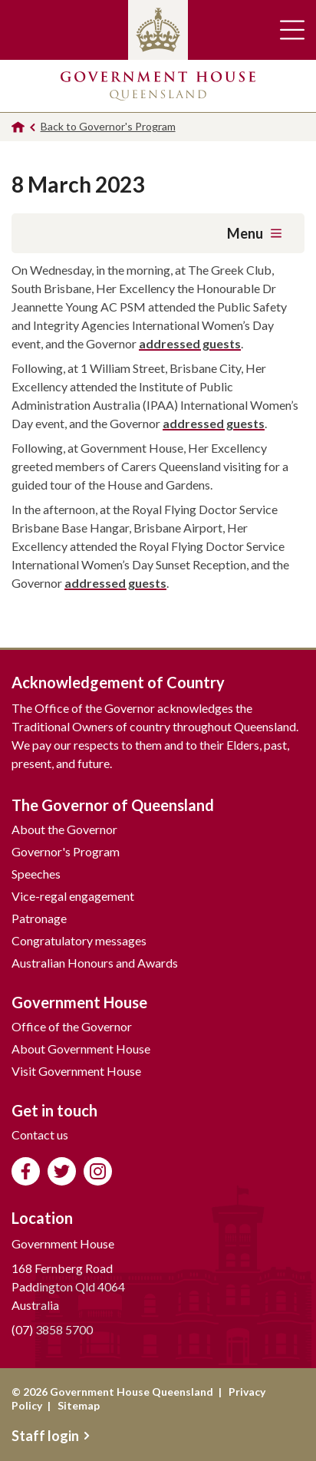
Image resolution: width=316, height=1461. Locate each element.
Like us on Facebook (26, 1171)
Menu (254, 233)
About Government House (81, 1048)
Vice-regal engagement (73, 896)
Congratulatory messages (79, 940)
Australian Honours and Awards (95, 962)
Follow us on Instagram (98, 1171)
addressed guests (190, 343)
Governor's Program (66, 851)
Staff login (51, 1435)
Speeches (36, 873)
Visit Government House (76, 1071)
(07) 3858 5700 (52, 1329)
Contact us (40, 1134)
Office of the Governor (72, 1026)
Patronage (39, 918)
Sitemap (79, 1405)
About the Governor (64, 829)
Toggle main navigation (292, 30)
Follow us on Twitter (62, 1171)
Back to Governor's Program (108, 126)
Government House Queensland (158, 86)
